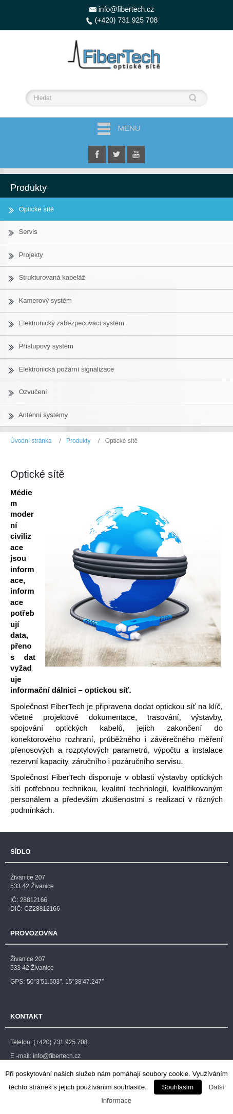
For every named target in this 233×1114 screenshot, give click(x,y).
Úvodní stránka (31, 440)
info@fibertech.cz (126, 9)
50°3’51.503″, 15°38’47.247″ (65, 981)
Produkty (78, 440)
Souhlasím (177, 1087)
